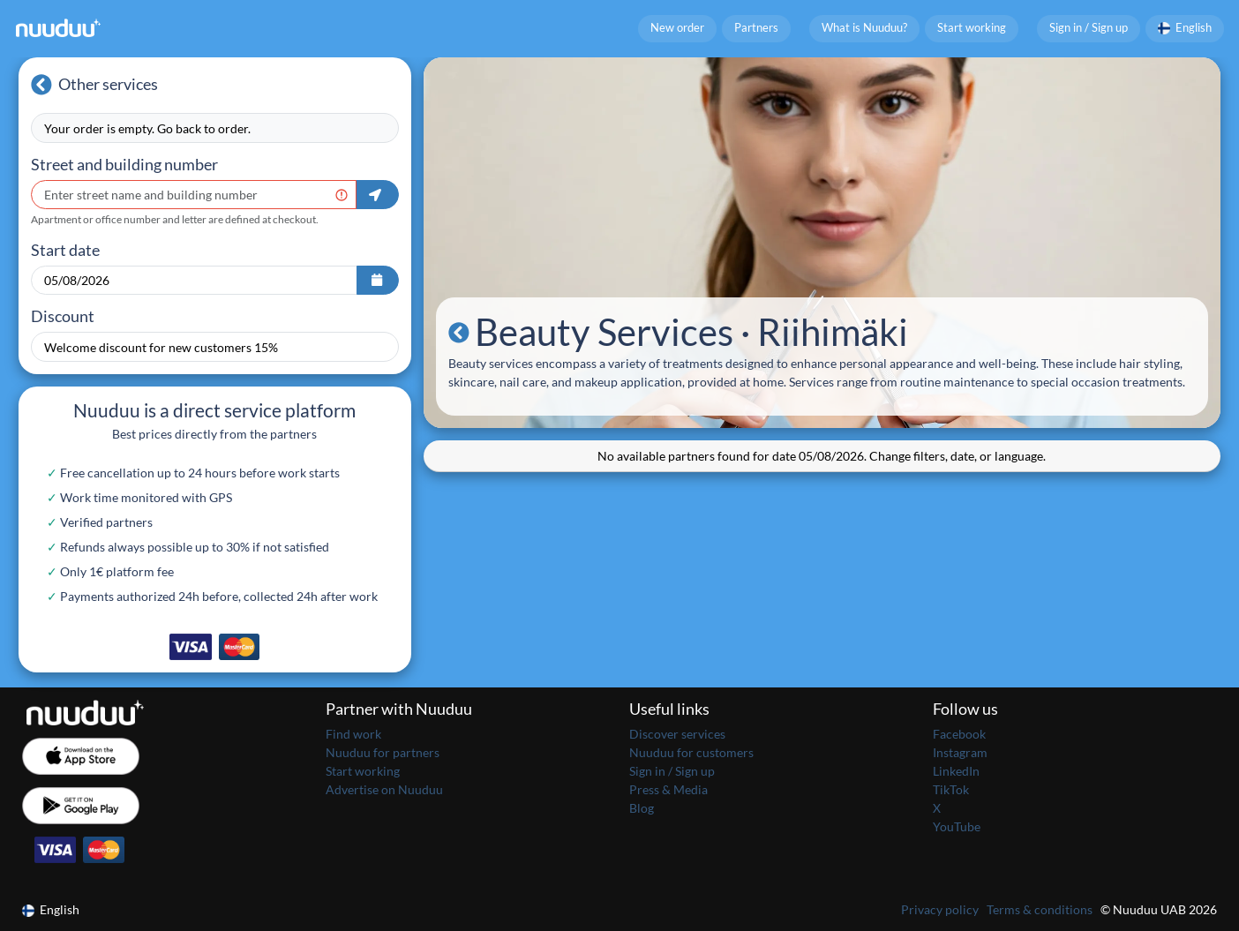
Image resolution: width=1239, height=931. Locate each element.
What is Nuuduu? (864, 27)
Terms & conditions (1040, 909)
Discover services (677, 733)
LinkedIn (956, 770)
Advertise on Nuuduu (384, 789)
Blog (641, 807)
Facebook (959, 733)
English (1185, 27)
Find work (353, 733)
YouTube (956, 826)
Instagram (960, 752)
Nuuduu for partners (382, 752)
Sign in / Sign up (1088, 27)
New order (677, 27)
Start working (971, 27)
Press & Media (668, 789)
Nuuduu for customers (691, 752)
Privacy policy (940, 909)
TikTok (951, 789)
